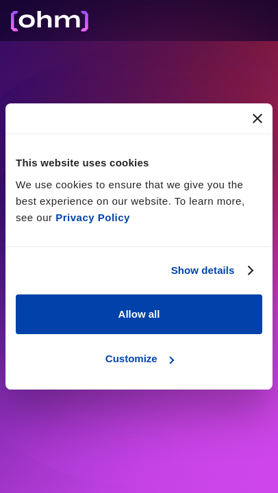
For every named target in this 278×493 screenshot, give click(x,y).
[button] (270, 20)
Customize (139, 358)
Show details (203, 270)
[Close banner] (257, 118)
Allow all (139, 314)
